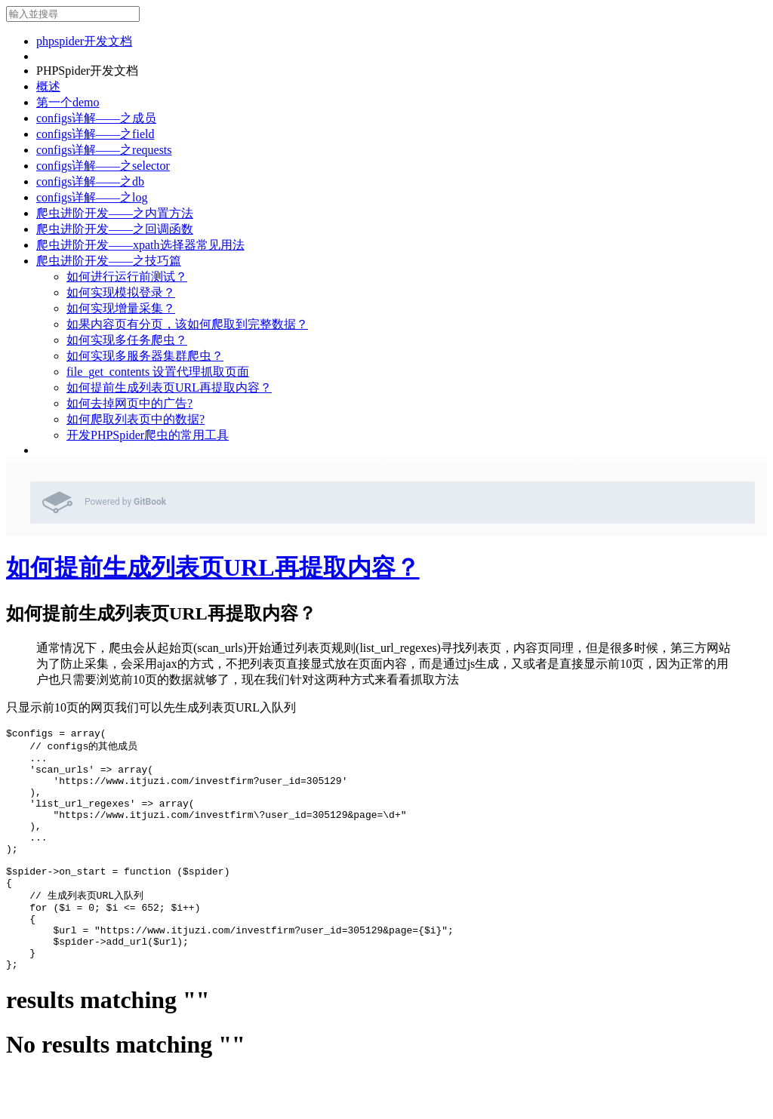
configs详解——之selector (103, 165)
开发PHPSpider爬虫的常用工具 (147, 435)
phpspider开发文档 (84, 41)
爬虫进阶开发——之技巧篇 (108, 260)
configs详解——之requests (104, 149)
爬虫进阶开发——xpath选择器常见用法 (140, 244)
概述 (48, 86)
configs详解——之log (92, 197)
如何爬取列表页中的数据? (135, 419)
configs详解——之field (95, 134)
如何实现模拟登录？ (120, 292)
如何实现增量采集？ (120, 308)
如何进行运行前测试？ (126, 276)
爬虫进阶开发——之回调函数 (114, 229)
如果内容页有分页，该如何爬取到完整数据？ (187, 324)
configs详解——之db (90, 181)
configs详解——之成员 (96, 118)
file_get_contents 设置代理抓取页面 (157, 371)
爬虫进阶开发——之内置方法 (114, 213)
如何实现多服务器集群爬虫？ (144, 355)
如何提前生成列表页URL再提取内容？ (169, 387)
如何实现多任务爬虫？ (126, 340)
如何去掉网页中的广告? (129, 403)
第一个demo (68, 102)
